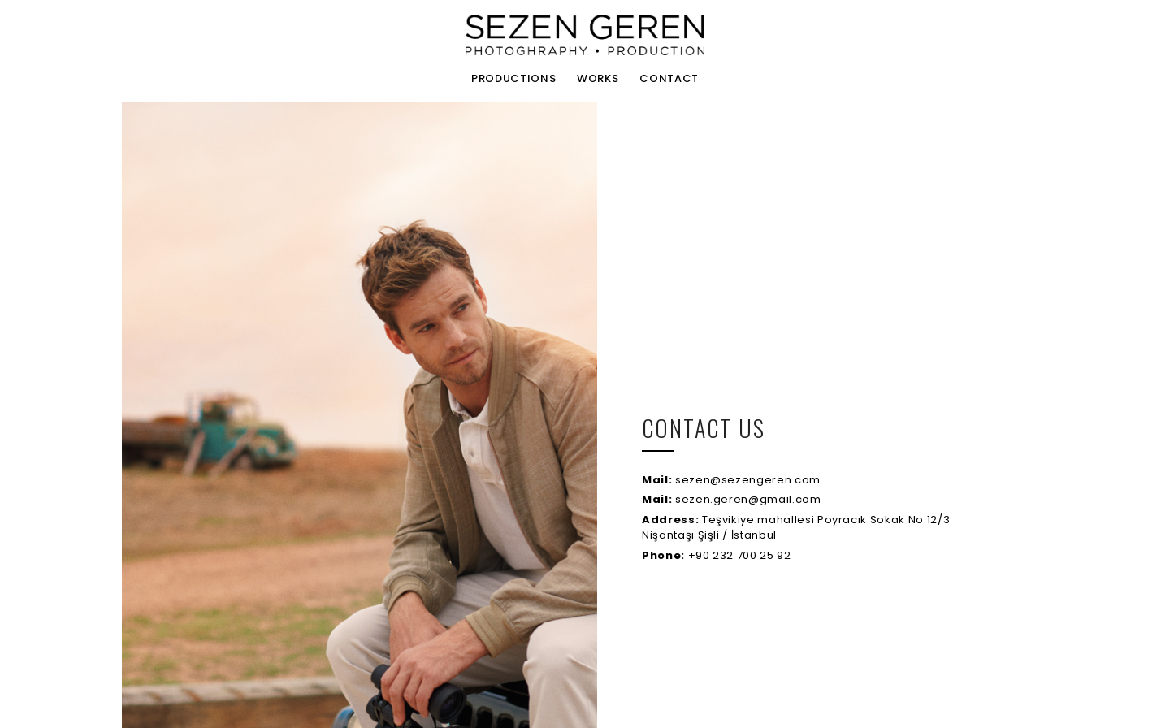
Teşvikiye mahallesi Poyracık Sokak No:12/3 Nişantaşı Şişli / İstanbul (796, 528)
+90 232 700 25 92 (716, 555)
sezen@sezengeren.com (731, 480)
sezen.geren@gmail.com (731, 499)
